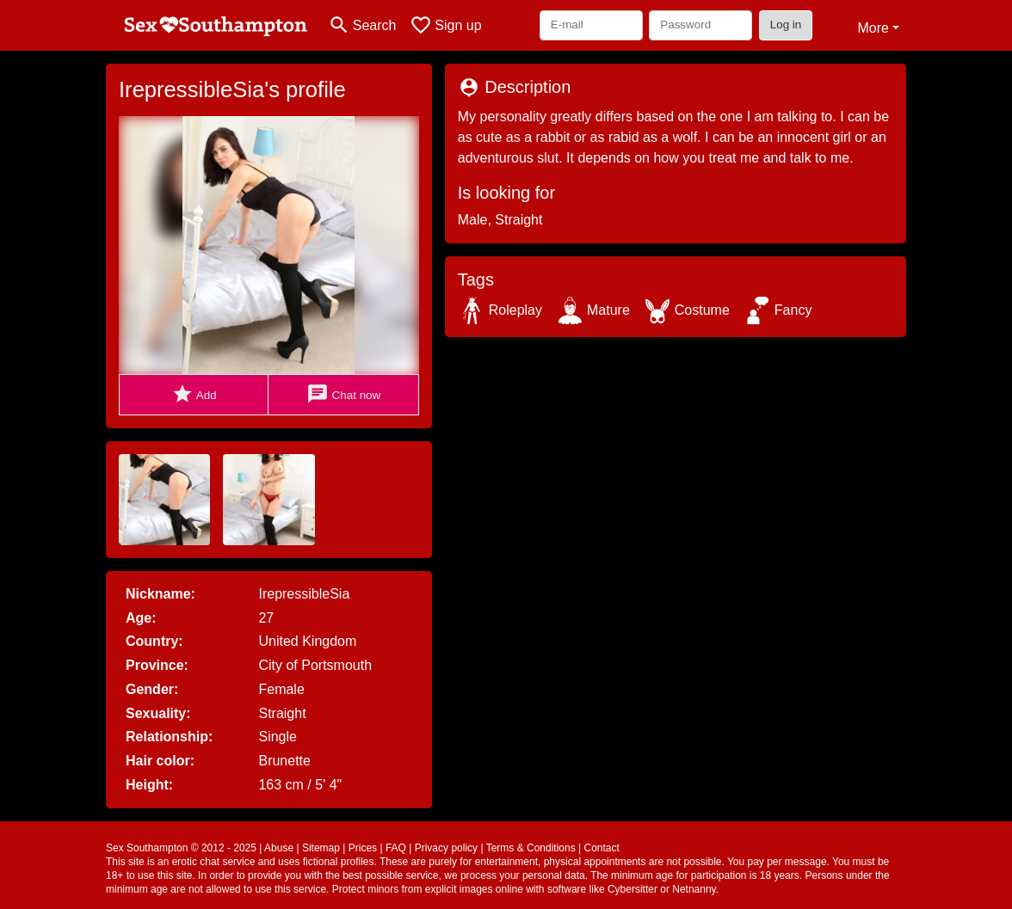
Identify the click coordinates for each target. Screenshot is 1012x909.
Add (194, 394)
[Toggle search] (362, 25)
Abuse (278, 848)
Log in (786, 24)
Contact (601, 848)
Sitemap (321, 848)
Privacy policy (446, 848)
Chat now (343, 394)
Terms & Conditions (531, 848)
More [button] (872, 28)
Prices (363, 848)
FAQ (396, 848)
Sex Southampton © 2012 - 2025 (181, 848)
